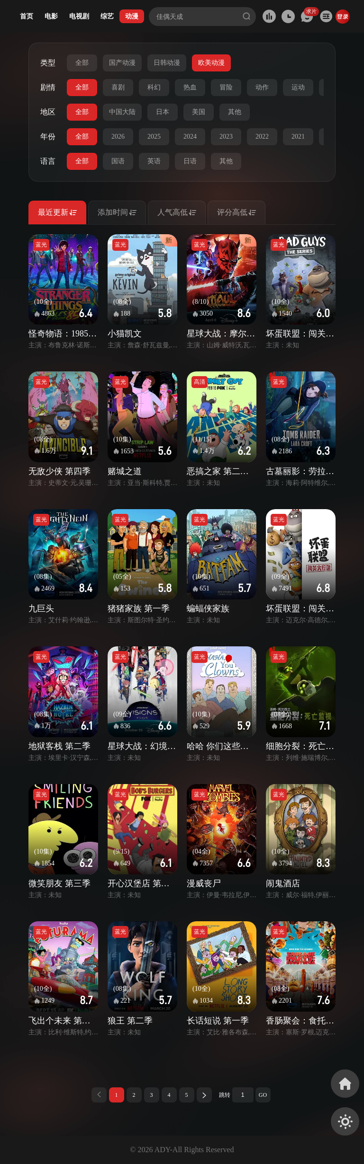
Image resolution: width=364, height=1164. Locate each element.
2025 (154, 136)
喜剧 (118, 87)
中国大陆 (122, 111)
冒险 (226, 87)
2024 (190, 136)
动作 (262, 87)
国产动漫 (122, 62)
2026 (118, 136)
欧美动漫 (211, 62)
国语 (118, 161)
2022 (262, 136)
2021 (298, 136)
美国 (198, 111)
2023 (226, 136)
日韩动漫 (167, 62)
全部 (82, 62)
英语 (154, 161)
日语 (190, 161)
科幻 (154, 87)
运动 (298, 87)
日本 (162, 111)
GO (263, 1095)
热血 (190, 87)
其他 (234, 111)
